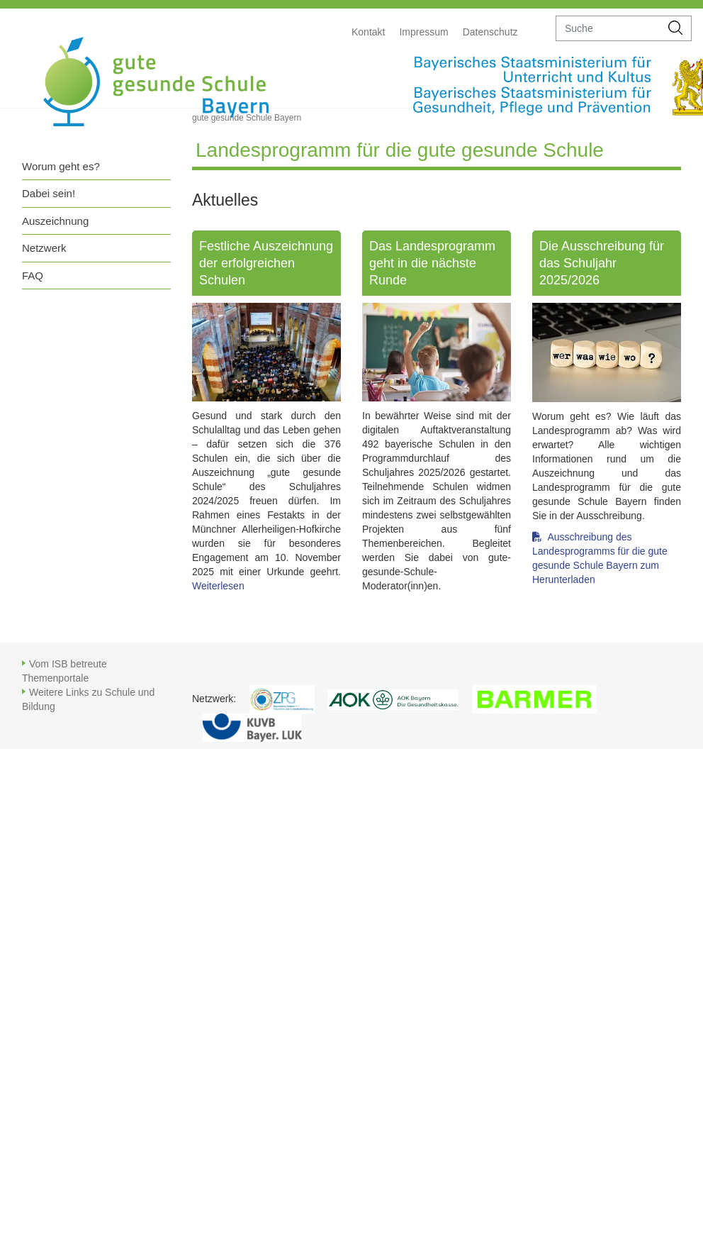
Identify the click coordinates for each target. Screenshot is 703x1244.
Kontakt (368, 32)
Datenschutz (490, 32)
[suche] (608, 28)
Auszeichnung (55, 221)
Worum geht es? (61, 166)
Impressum (423, 32)
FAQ (32, 276)
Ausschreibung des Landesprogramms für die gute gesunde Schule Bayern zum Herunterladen (600, 542)
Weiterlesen (218, 586)
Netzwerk (44, 248)
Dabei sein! (48, 193)
